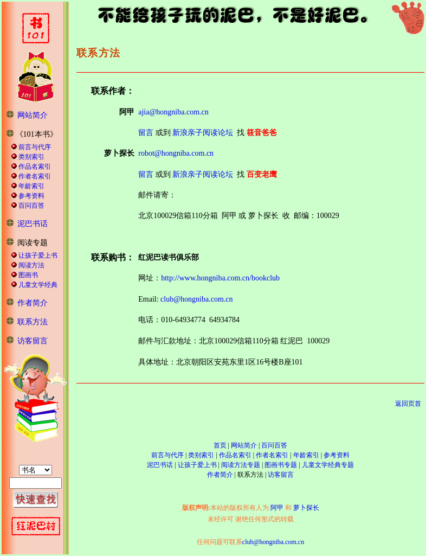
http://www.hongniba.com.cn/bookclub (220, 278)
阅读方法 (31, 265)
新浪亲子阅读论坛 (202, 133)
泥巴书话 (32, 224)
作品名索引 (34, 166)
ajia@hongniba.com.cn (173, 112)
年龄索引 (31, 186)
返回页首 (408, 403)
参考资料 (31, 196)
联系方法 (32, 322)
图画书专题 (280, 465)
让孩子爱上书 (37, 255)
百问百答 (31, 205)
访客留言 (32, 341)
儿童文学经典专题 (328, 465)
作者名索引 (34, 176)
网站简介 (32, 115)
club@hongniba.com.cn (196, 299)
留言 (145, 133)
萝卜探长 (306, 508)
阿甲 (276, 508)
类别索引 (31, 157)
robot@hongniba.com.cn (176, 153)
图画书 (28, 275)
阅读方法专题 (240, 465)
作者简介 (32, 303)
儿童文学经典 (37, 285)
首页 (220, 445)
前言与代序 (34, 147)
